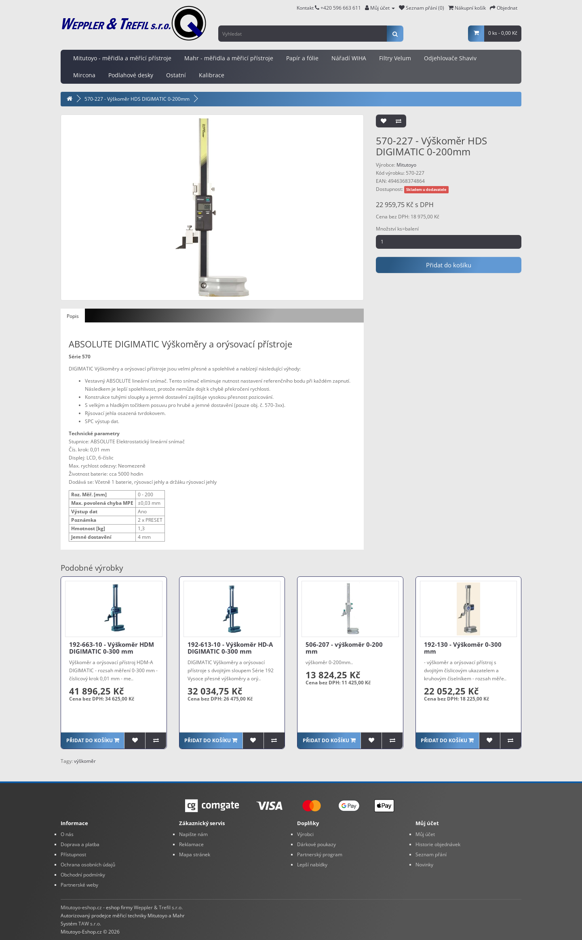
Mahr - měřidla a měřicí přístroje (228, 58)
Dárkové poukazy (316, 844)
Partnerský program (319, 854)
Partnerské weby (79, 884)
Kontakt (308, 7)
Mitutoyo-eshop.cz (81, 907)
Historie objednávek (437, 844)
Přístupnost (73, 854)
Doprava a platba (80, 844)
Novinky (424, 864)
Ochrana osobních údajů (88, 864)
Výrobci (305, 834)
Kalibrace (211, 75)
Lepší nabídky (312, 864)
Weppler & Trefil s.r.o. (158, 907)
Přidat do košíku (448, 265)
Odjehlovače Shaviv (450, 58)
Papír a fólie (302, 58)
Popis (73, 316)
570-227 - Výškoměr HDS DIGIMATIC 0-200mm (137, 98)
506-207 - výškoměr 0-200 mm (344, 647)
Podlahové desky (130, 75)
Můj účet (425, 834)
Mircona (84, 75)
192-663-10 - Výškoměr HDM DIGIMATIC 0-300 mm (111, 647)
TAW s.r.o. (89, 923)
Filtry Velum (395, 58)
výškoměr (85, 761)
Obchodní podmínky (83, 874)
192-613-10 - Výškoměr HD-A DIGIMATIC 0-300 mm (230, 647)
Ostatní (176, 75)
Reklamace (191, 844)
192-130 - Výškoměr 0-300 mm (463, 647)
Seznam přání (431, 854)
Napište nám (193, 834)
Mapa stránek (194, 854)
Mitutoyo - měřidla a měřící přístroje (122, 58)
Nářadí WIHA (348, 58)
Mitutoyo (406, 164)
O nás (67, 834)
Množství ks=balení (397, 228)
